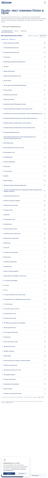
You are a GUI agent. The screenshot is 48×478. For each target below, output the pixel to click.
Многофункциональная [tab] (7, 31)
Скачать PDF (43, 35)
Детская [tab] (16, 31)
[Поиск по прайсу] (24, 26)
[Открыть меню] (44, 2)
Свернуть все (12, 39)
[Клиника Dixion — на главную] (21, 2)
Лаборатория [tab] (23, 31)
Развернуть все (4, 39)
